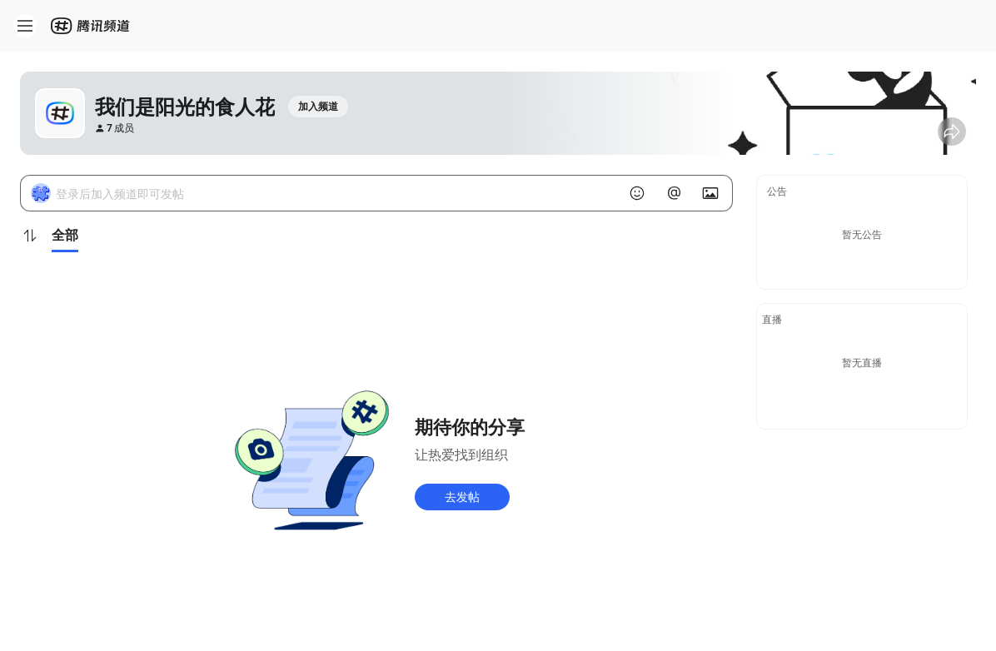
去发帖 (462, 496)
